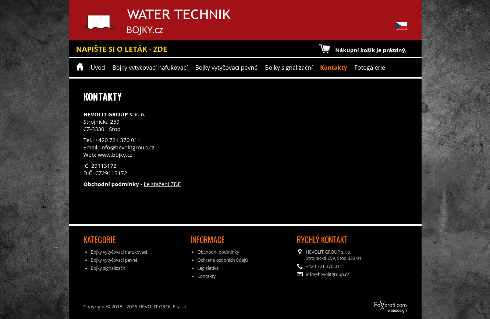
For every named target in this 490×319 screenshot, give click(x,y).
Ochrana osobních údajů (223, 260)
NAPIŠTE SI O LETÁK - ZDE (121, 49)
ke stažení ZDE (162, 184)
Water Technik (110, 22)
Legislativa (208, 268)
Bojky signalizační (289, 68)
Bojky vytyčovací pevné (226, 68)
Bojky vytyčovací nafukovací (150, 68)
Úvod (98, 68)
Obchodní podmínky (218, 252)
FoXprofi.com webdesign (370, 304)
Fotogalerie (370, 68)
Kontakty (333, 68)
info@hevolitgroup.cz (127, 147)
